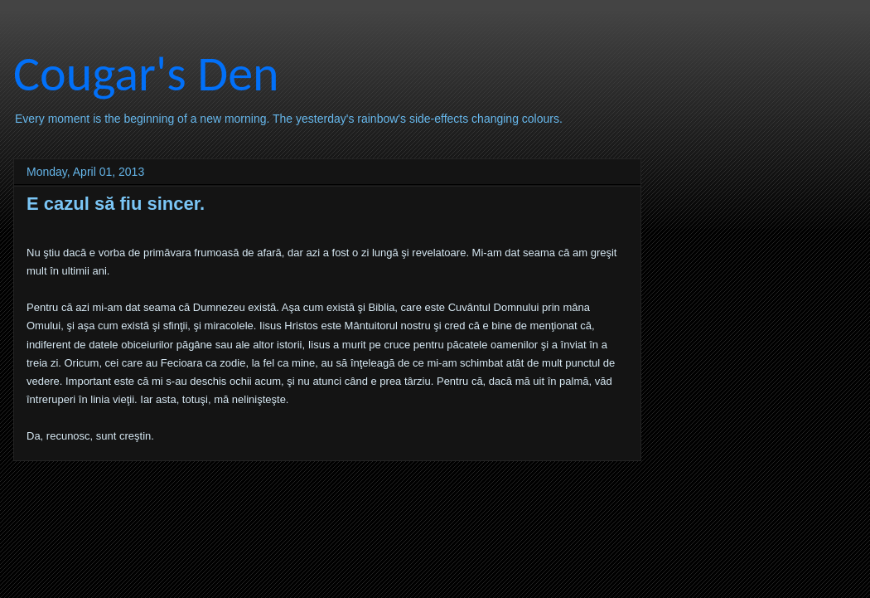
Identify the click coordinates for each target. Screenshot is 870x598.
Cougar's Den (146, 73)
